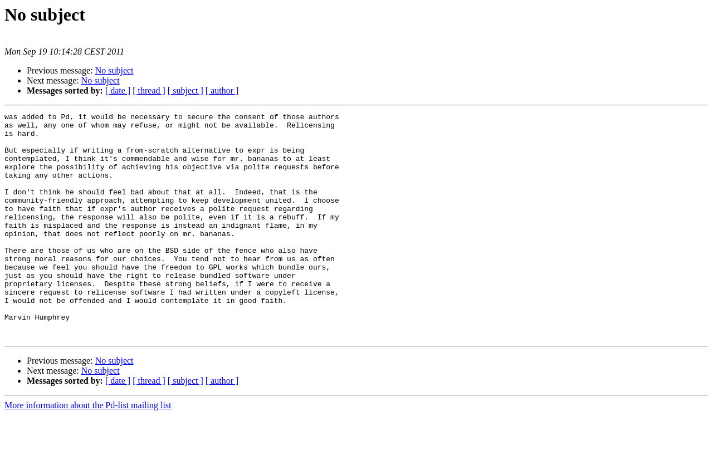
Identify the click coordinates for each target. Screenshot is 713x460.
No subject (114, 70)
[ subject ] (185, 90)
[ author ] (222, 90)
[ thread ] (149, 90)
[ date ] (117, 90)
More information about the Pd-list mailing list (88, 450)
